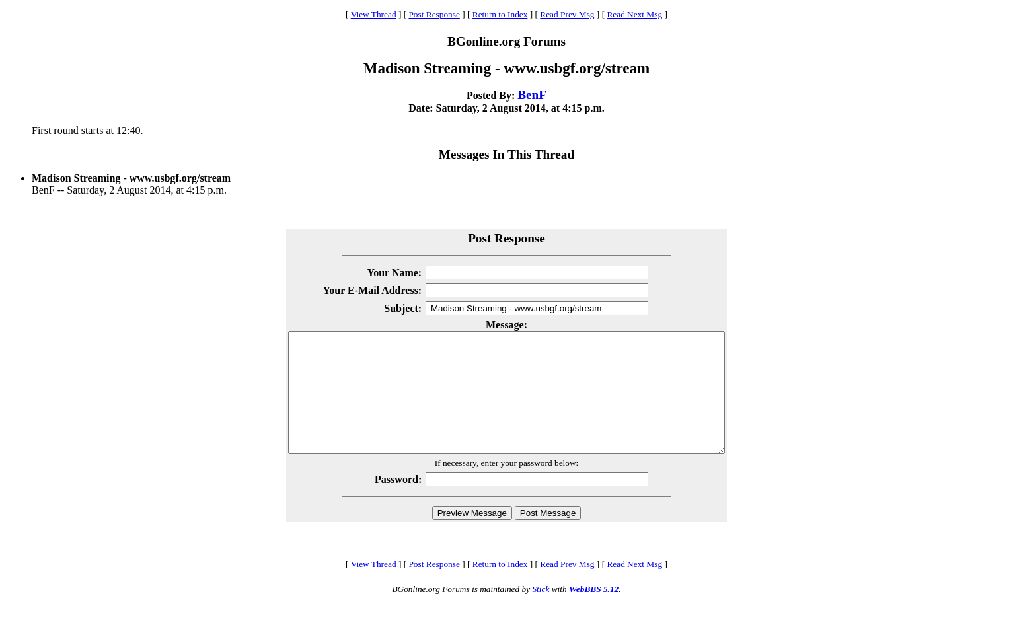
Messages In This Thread (506, 154)
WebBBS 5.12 (594, 613)
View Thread (373, 14)
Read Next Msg (634, 14)
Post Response (433, 14)
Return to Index (500, 14)
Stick (540, 613)
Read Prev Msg (567, 14)
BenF (531, 95)
